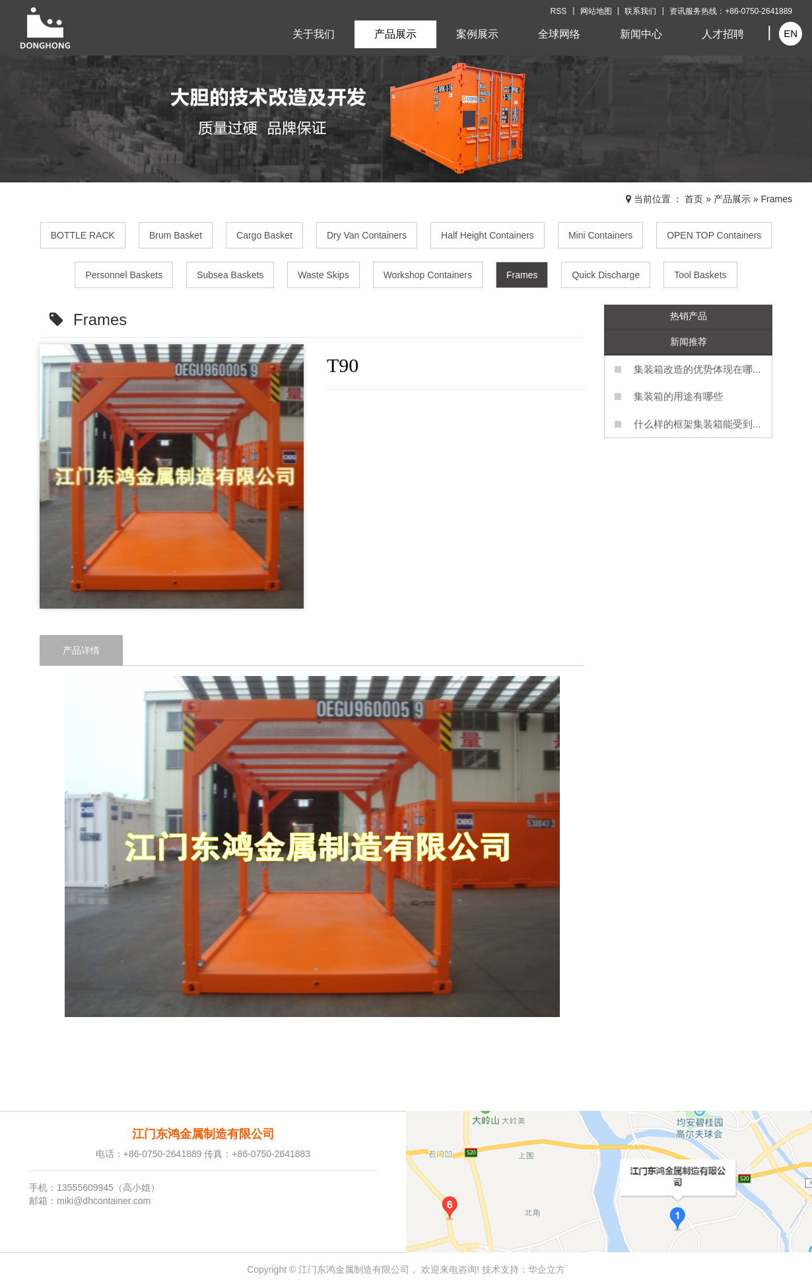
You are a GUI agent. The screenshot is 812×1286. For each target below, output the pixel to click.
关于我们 (313, 34)
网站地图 (596, 11)
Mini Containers (600, 235)
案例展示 (477, 34)
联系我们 (640, 11)
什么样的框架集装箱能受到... (697, 424)
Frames (776, 199)
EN (790, 33)
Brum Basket (175, 235)
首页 (694, 199)
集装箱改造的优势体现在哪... (697, 369)
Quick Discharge (606, 275)
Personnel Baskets (123, 275)
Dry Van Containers (367, 235)
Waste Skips (323, 275)
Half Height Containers (487, 235)
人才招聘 (723, 34)
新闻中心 (641, 34)
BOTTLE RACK (83, 235)
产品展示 (395, 34)
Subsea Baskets (230, 275)
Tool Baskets (700, 275)
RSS (559, 11)
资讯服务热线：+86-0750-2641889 (730, 11)
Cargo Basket (264, 235)
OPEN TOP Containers (714, 235)
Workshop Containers (428, 275)
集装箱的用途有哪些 (678, 396)
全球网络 (559, 34)
